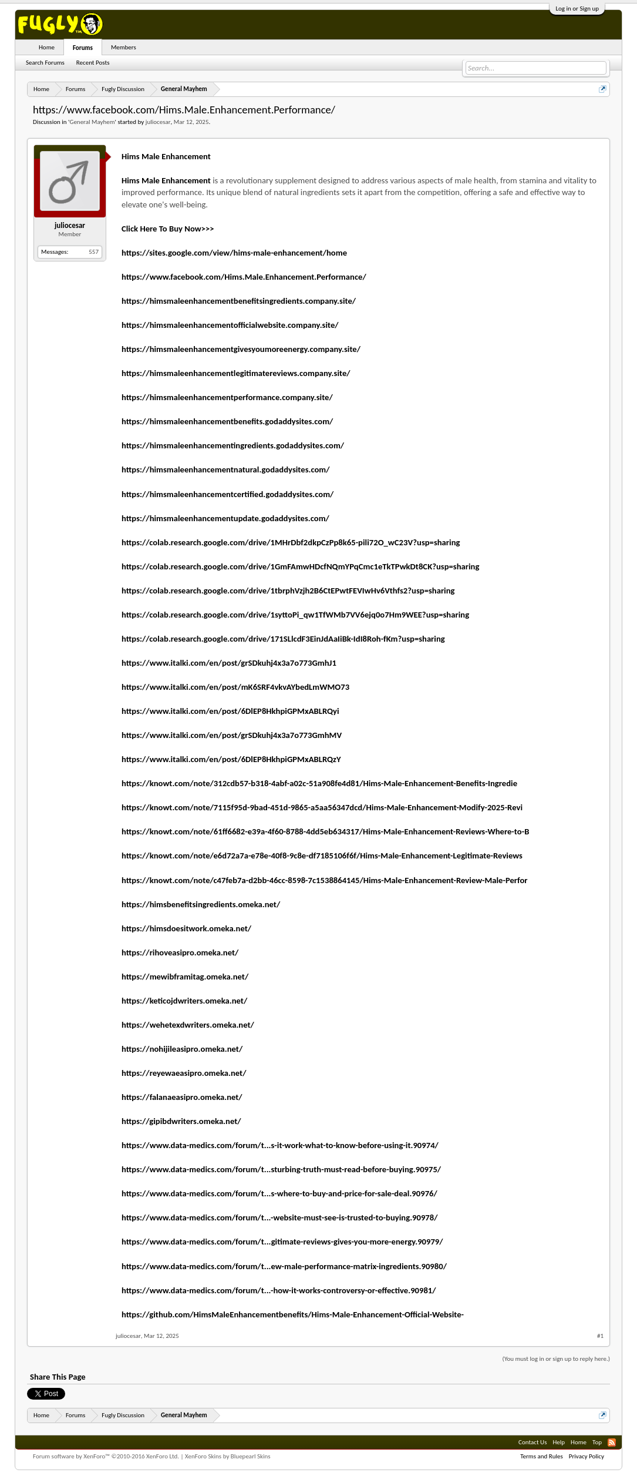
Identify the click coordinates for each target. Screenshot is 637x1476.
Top (597, 1442)
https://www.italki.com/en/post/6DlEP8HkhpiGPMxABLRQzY (231, 759)
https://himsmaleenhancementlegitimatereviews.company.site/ (236, 373)
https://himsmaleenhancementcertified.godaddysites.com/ (227, 494)
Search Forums (45, 62)
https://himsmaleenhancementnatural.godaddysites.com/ (226, 469)
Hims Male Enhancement (166, 156)
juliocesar (158, 122)
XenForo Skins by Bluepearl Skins (228, 1456)
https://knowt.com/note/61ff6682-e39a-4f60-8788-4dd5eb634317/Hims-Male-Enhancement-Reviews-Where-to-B (325, 831)
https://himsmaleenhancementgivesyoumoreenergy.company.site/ (241, 349)
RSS (612, 1442)
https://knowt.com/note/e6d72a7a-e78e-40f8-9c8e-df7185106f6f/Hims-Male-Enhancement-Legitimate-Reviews (322, 855)
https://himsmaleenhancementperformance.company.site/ (227, 397)
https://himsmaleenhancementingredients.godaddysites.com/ (233, 445)
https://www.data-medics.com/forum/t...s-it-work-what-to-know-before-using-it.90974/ (280, 1145)
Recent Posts (93, 62)
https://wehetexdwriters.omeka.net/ (188, 1024)
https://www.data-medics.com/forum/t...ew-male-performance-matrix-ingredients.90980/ (284, 1266)
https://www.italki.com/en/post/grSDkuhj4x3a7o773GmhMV (232, 735)
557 (94, 252)
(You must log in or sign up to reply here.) (556, 1359)
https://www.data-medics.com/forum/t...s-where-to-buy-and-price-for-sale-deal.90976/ (279, 1193)
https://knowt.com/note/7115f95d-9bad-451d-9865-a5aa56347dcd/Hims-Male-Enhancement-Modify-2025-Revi (322, 807)
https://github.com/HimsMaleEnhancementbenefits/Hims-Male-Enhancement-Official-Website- (293, 1314)
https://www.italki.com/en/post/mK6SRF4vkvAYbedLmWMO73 (235, 687)
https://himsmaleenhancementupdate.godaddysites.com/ (225, 518)
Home (47, 47)
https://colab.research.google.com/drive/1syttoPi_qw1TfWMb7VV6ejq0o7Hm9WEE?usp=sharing (295, 614)
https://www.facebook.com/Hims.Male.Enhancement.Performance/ (244, 276)
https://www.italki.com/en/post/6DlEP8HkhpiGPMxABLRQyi (230, 711)
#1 (600, 1336)
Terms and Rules (541, 1456)
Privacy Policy (586, 1456)
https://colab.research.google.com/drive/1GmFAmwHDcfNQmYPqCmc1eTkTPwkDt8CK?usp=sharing (300, 566)
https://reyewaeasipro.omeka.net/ (184, 1073)
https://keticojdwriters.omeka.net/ (184, 1000)
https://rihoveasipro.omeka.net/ (180, 952)
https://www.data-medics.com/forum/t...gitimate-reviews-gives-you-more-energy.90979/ (282, 1241)
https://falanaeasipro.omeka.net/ (182, 1097)
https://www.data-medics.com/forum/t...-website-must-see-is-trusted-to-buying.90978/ (280, 1217)
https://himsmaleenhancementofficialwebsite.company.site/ (230, 325)
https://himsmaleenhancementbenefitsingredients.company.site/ (239, 301)
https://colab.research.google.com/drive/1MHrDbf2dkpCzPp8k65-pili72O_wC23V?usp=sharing (291, 542)
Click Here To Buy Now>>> (168, 228)
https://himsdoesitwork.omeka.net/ (186, 928)
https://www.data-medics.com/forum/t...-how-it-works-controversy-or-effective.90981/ (279, 1290)
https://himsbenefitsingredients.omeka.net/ (201, 904)
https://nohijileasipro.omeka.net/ (182, 1049)
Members (123, 47)
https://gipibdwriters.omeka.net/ (181, 1121)
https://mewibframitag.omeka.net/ (185, 976)
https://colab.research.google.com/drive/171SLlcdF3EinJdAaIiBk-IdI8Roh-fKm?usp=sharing (283, 638)
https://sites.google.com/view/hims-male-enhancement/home (234, 252)
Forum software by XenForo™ (106, 1456)
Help (558, 1442)
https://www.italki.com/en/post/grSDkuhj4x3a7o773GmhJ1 (229, 663)
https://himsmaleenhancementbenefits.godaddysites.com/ (227, 421)
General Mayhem (91, 122)
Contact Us (532, 1442)
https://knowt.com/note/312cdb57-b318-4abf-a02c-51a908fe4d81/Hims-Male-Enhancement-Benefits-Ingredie (319, 783)
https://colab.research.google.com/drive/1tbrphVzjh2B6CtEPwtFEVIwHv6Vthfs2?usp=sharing (288, 590)
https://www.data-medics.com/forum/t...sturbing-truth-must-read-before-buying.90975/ (281, 1169)
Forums (83, 48)
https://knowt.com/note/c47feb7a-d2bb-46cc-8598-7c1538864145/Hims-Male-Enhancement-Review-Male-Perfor (325, 880)
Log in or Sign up (577, 8)
